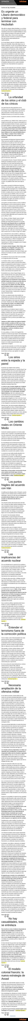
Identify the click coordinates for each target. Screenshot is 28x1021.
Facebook (8, 95)
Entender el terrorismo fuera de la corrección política (13, 630)
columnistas (7, 4)
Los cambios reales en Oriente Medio (12, 425)
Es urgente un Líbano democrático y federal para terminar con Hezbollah (13, 18)
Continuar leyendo (6, 91)
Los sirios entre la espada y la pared (13, 360)
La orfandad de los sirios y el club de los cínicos (13, 100)
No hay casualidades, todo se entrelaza (12, 922)
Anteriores (12, 1016)
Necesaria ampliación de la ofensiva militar (11, 688)
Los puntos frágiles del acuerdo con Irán (13, 485)
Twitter (5, 95)
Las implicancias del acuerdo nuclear (11, 557)
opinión (5, 1)
